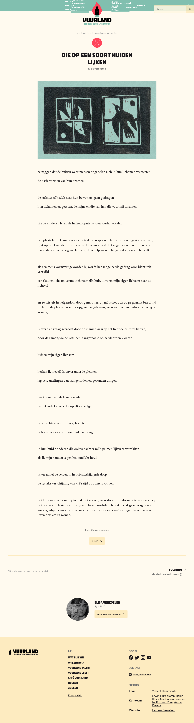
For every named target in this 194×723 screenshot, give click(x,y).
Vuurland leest (78, 672)
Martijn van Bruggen (172, 699)
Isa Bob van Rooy (162, 702)
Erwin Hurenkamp (163, 696)
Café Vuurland (78, 677)
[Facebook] (132, 658)
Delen (97, 541)
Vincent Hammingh (164, 691)
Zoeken (73, 688)
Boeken (73, 683)
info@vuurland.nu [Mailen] (142, 675)
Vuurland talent (79, 667)
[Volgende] (175, 570)
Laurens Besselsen (163, 710)
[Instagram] (144, 658)
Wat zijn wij (76, 657)
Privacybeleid (75, 695)
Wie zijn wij (76, 662)
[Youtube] (150, 658)
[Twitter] (138, 658)
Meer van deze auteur (111, 614)
